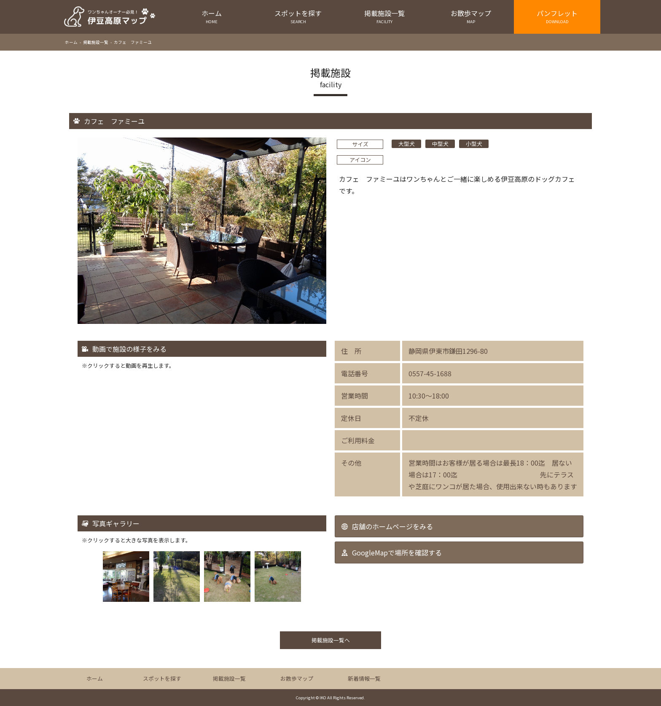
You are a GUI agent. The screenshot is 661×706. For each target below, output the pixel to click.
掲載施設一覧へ (331, 640)
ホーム (212, 16)
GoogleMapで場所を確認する (397, 552)
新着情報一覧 (364, 678)
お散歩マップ (471, 16)
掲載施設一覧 (385, 16)
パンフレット (557, 16)
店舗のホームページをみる (392, 526)
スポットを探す (298, 16)
